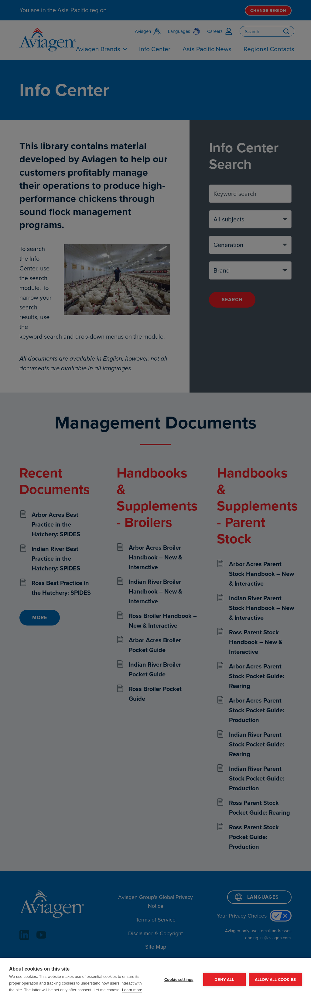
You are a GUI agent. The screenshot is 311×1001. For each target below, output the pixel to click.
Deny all (224, 979)
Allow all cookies (275, 979)
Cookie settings (178, 979)
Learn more (132, 990)
